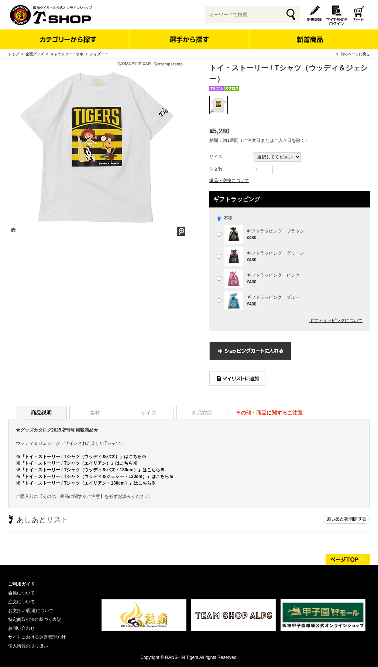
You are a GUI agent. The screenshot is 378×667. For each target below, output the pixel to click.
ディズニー (99, 54)
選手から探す (189, 39)
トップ (13, 54)
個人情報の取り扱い (28, 646)
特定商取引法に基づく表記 (34, 619)
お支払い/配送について (31, 610)
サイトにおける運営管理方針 (37, 637)
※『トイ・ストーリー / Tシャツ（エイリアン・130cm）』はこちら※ (86, 483)
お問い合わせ (21, 628)
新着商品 (309, 34)
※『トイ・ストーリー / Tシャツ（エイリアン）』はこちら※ (76, 463)
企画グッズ (34, 54)
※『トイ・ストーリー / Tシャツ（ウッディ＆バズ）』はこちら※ (81, 456)
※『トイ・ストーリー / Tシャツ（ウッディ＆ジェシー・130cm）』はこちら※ (94, 476)
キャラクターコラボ (66, 54)
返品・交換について (229, 180)
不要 (225, 218)
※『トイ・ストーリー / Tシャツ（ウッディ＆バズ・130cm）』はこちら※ (90, 469)
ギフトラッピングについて (335, 320)
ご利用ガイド (21, 584)
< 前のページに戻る (353, 54)
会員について (21, 593)
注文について (21, 601)
